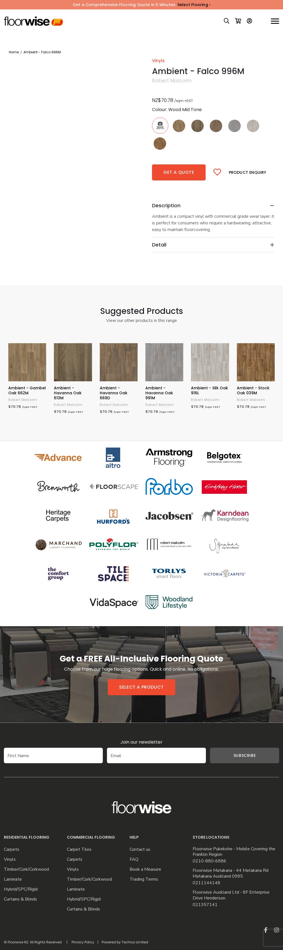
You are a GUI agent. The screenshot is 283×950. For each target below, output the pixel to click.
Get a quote (178, 172)
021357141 (205, 905)
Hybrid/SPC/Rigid (21, 889)
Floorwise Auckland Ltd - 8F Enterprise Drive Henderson (231, 895)
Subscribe (245, 755)
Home (14, 52)
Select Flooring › (193, 4)
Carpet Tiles (79, 849)
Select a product (141, 687)
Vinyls (10, 859)
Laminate (13, 879)
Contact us (140, 849)
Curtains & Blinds (20, 899)
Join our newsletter (141, 742)
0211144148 (206, 883)
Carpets (11, 849)
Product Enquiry (247, 172)
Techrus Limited (135, 942)
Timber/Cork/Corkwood (26, 869)
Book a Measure (145, 869)
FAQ (134, 859)
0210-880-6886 (209, 861)
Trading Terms (144, 879)
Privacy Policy (83, 942)
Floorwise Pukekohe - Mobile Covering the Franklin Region (234, 852)
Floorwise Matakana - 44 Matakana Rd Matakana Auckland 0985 (230, 873)
